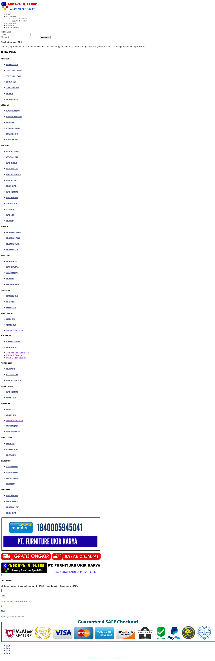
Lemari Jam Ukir (12, 139)
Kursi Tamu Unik (11, 180)
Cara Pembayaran (19, 19)
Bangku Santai (11, 186)
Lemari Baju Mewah (13, 111)
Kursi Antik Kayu (12, 168)
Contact (10, 25)
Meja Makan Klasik (12, 244)
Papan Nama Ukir (14, 330)
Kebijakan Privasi (19, 21)
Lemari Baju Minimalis (14, 116)
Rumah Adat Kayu (12, 296)
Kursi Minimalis (11, 163)
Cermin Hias (10, 443)
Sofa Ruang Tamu (12, 157)
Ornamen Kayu (11, 307)
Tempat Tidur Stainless (17, 352)
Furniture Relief (12, 449)
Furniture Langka (13, 432)
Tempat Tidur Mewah (13, 76)
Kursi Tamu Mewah (12, 151)
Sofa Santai (10, 209)
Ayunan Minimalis (12, 501)
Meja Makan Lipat (12, 250)
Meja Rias (9, 93)
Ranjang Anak (11, 82)
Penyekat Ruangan (12, 284)
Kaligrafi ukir (11, 455)
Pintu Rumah (10, 302)
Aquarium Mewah (12, 273)
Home (8, 14)
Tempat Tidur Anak (12, 87)
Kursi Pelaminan (12, 192)
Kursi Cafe (10, 215)
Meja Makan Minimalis (13, 232)
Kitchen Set (10, 484)
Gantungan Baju (12, 426)
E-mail (3, 611)
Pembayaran (11, 16)
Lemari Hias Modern (13, 128)
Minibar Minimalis (12, 478)
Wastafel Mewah (12, 472)
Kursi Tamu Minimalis (13, 174)
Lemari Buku (10, 122)
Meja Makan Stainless (17, 358)
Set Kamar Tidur (12, 64)
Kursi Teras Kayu (12, 197)
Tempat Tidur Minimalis (14, 70)
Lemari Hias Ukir (12, 134)
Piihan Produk (12, 28)
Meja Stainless (11, 261)
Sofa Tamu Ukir (11, 203)
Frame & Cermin (14, 355)
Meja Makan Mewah (13, 238)
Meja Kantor (10, 369)
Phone (3, 596)
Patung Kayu (10, 319)
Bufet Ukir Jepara (12, 267)
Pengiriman (11, 23)
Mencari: (5, 37)
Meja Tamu (10, 221)
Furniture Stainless (13, 341)
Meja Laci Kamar (12, 99)
